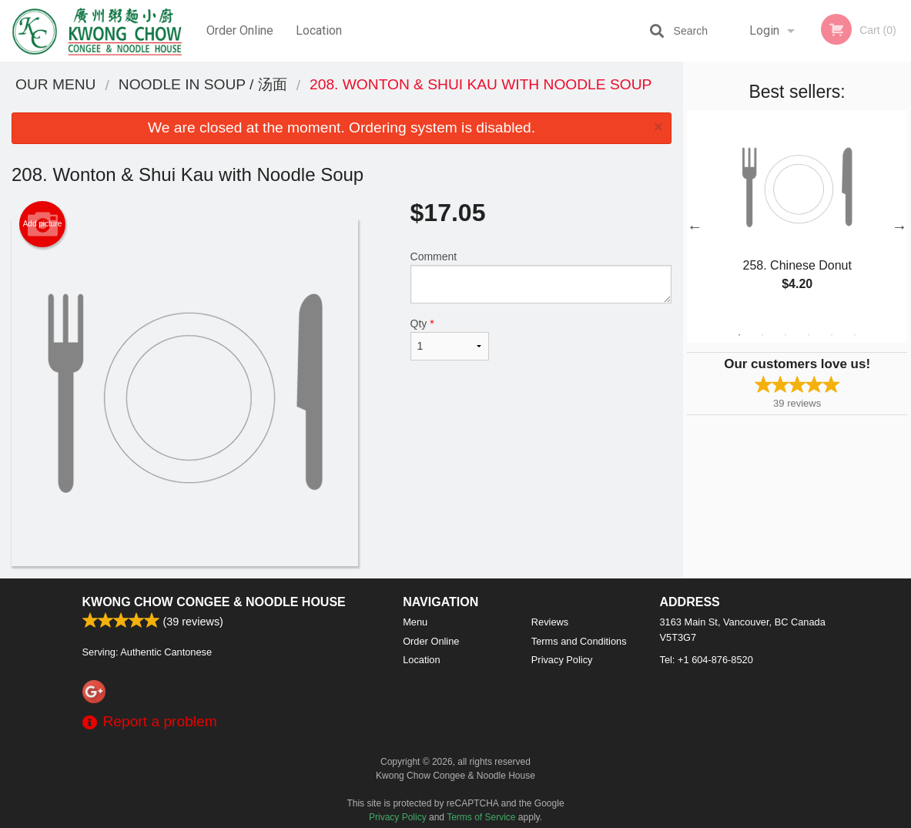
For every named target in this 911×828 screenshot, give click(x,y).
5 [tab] (831, 335)
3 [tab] (785, 335)
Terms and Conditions (579, 641)
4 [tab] (808, 335)
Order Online (239, 30)
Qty (450, 338)
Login (764, 30)
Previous (694, 226)
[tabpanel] (797, 217)
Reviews (549, 622)
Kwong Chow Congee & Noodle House (214, 601)
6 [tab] (854, 335)
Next (899, 226)
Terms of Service (481, 817)
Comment (541, 276)
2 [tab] (762, 335)
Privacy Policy (562, 659)
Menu (415, 622)
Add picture (42, 224)
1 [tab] (739, 335)
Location (319, 30)
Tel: (706, 659)
